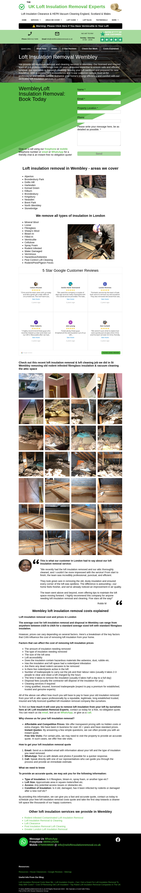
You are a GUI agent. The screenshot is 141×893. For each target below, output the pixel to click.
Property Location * (87, 108)
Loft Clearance (32, 823)
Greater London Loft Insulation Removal (45, 829)
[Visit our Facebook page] (118, 839)
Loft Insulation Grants (64, 882)
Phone (80, 117)
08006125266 (51, 841)
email (45, 152)
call (89, 712)
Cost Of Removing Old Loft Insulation (52, 885)
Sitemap (67, 872)
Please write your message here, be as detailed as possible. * (98, 128)
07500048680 (46, 844)
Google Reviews (55, 872)
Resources (24, 872)
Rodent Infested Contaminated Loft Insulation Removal (54, 817)
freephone (50, 149)
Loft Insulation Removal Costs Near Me (36, 882)
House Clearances (38, 872)
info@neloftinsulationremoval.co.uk (79, 844)
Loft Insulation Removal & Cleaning (43, 820)
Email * (81, 98)
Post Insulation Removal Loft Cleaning (45, 826)
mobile (64, 149)
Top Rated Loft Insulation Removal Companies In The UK (95, 885)
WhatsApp (57, 152)
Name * (81, 89)
